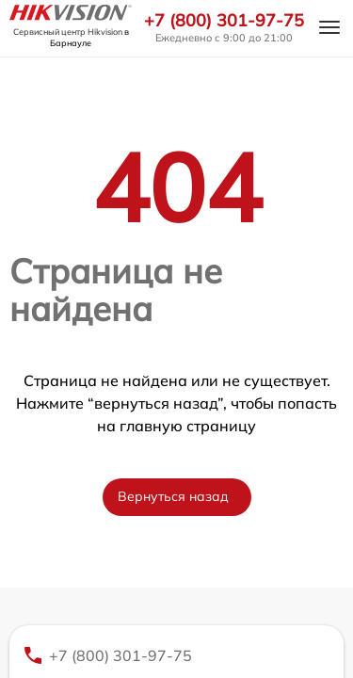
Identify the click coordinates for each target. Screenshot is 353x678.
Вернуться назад (173, 496)
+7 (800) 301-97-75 (224, 20)
